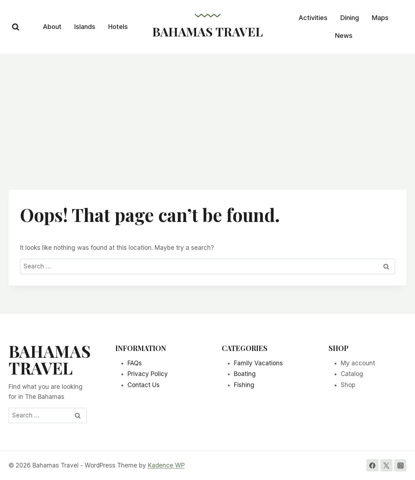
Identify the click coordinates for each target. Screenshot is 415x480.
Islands (84, 26)
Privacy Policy (148, 373)
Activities (313, 17)
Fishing (244, 385)
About (52, 26)
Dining (349, 17)
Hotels (118, 26)
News (343, 35)
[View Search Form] (16, 27)
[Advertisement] (207, 108)
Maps (380, 17)
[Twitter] (386, 465)
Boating (245, 373)
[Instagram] (400, 465)
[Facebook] (372, 465)
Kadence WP (166, 465)
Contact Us (144, 385)
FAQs (135, 363)
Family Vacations (258, 363)
